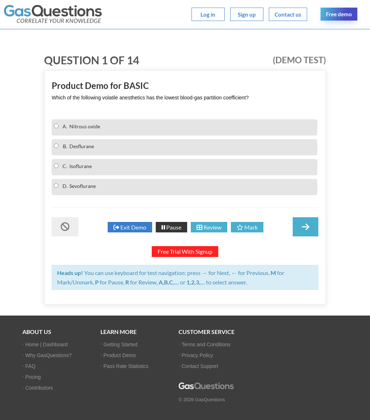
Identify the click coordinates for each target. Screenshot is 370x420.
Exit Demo (129, 227)
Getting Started (120, 344)
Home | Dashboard (46, 344)
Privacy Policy (197, 355)
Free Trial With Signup (185, 251)
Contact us (288, 14)
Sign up (246, 14)
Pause (171, 227)
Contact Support (199, 366)
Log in (208, 14)
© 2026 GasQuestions (201, 399)
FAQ (30, 366)
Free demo (339, 14)
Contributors (39, 388)
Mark (247, 227)
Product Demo (119, 355)
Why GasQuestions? (48, 355)
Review (209, 227)
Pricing (33, 377)
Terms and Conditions (205, 344)
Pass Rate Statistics (126, 366)
